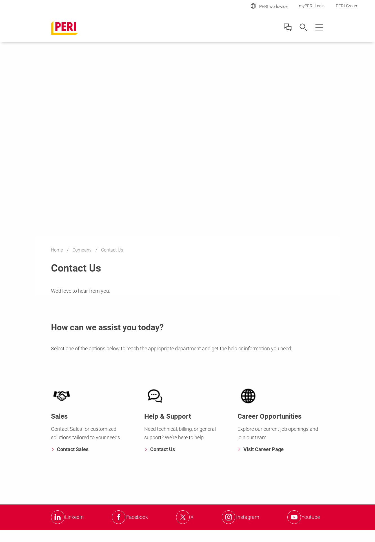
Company (82, 250)
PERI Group (346, 5)
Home (57, 250)
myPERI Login (312, 5)
